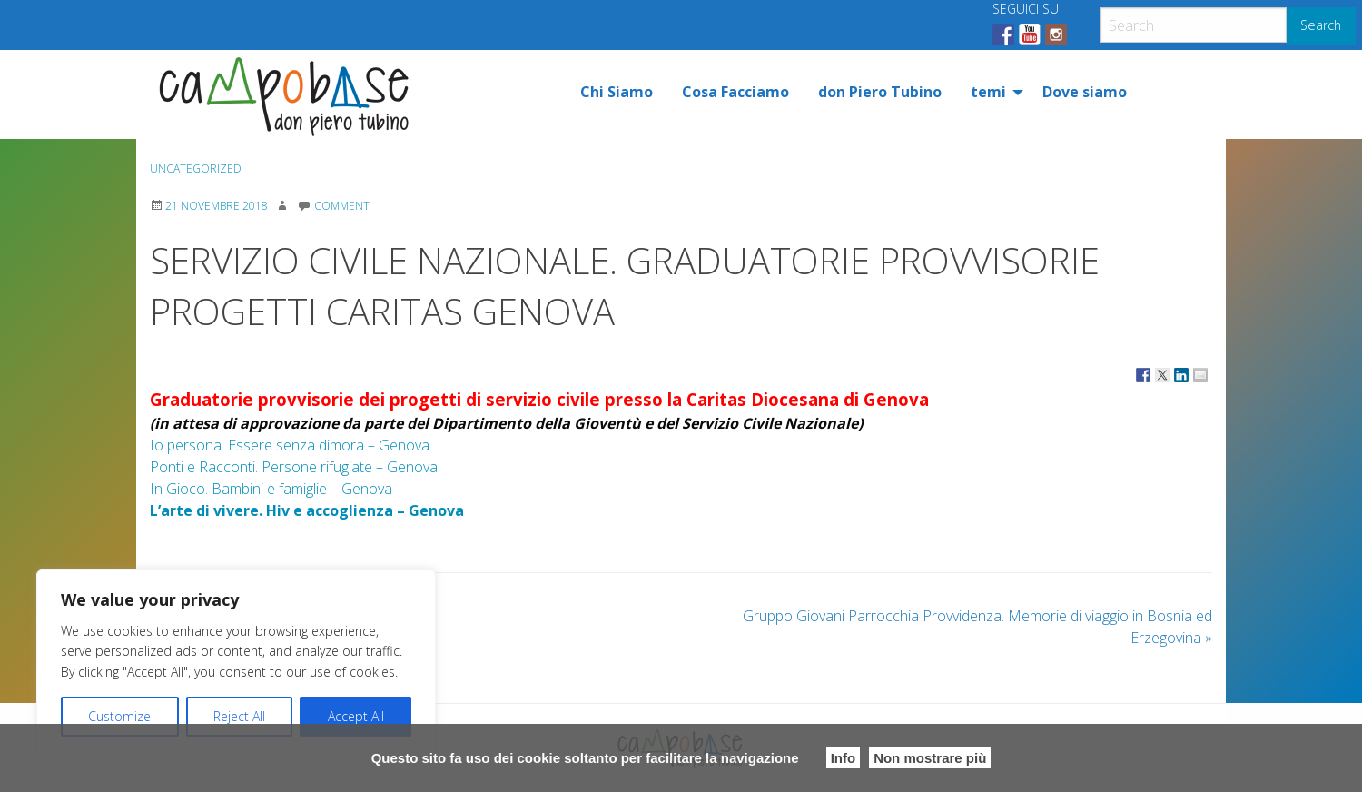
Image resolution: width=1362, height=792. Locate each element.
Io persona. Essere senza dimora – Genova (289, 445)
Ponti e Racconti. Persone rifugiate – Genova (294, 467)
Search (1320, 25)
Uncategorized (196, 168)
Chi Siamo (616, 92)
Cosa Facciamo (735, 92)
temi (988, 92)
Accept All (356, 716)
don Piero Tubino (880, 92)
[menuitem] (616, 92)
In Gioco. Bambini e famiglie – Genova (271, 489)
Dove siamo (1084, 92)
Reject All (239, 716)
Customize (119, 716)
